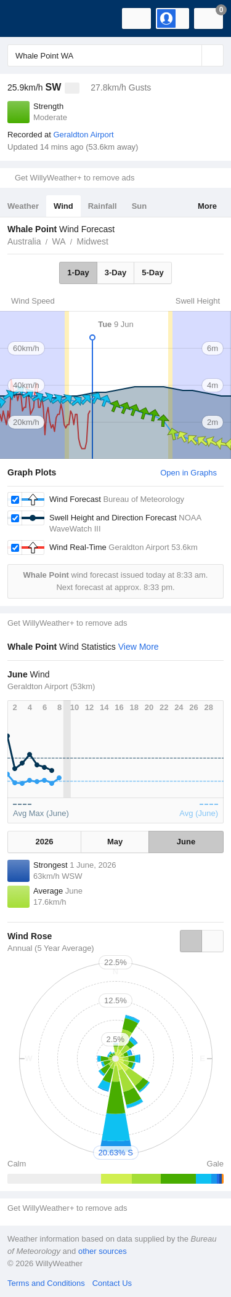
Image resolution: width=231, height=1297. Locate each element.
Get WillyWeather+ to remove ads (74, 177)
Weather (23, 206)
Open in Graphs (188, 472)
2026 (45, 841)
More (207, 206)
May (115, 841)
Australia (24, 241)
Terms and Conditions (46, 1283)
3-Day (115, 272)
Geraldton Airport (83, 134)
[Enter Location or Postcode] (115, 55)
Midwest (92, 241)
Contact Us (112, 1283)
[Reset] (191, 55)
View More (138, 647)
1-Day (78, 272)
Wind (63, 206)
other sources (102, 1251)
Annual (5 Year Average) (50, 948)
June (186, 841)
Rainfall (102, 206)
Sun (139, 206)
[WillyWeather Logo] (27, 18)
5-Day (152, 272)
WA (58, 241)
